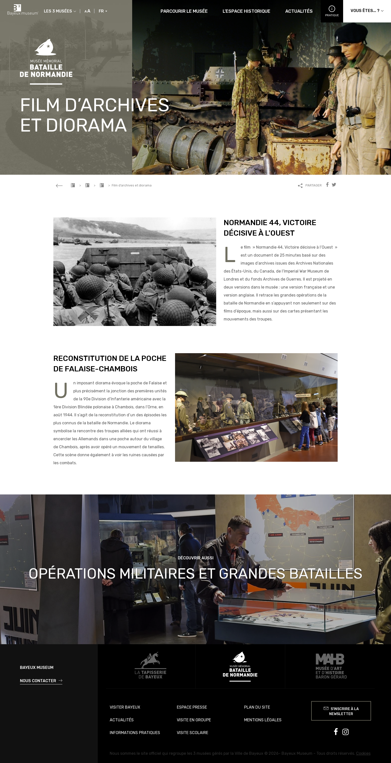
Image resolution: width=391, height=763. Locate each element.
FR (103, 11)
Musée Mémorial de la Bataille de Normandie (87, 185)
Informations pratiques (135, 732)
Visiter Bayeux (125, 707)
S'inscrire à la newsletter (341, 710)
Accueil (73, 185)
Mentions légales (263, 720)
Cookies (363, 753)
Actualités (299, 11)
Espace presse (192, 707)
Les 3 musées (60, 11)
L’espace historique (246, 11)
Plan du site (257, 707)
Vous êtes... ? (367, 10)
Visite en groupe (194, 720)
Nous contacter (41, 680)
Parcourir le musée (184, 11)
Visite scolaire (192, 732)
